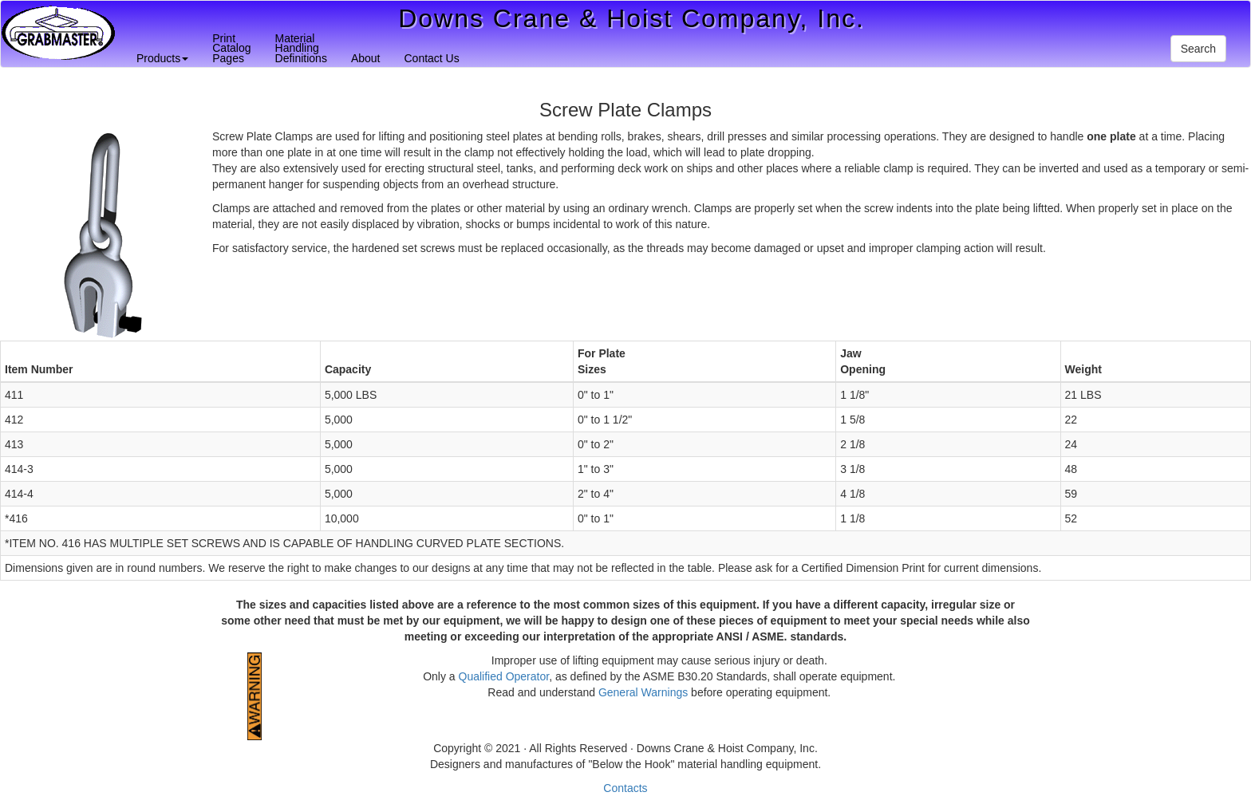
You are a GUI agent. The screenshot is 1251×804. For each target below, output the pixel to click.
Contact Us (431, 58)
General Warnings (643, 692)
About (366, 58)
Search (1198, 48)
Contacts (625, 788)
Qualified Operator (504, 676)
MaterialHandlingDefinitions (301, 48)
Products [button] (162, 58)
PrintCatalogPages (231, 48)
